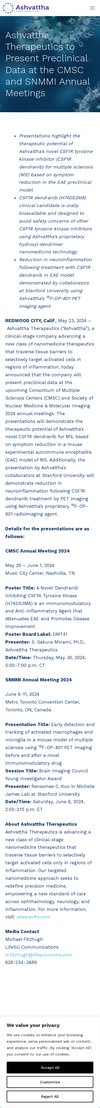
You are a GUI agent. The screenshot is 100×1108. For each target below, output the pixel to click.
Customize (50, 1082)
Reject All (50, 1096)
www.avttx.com (33, 916)
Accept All (50, 1067)
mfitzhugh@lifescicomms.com (38, 954)
